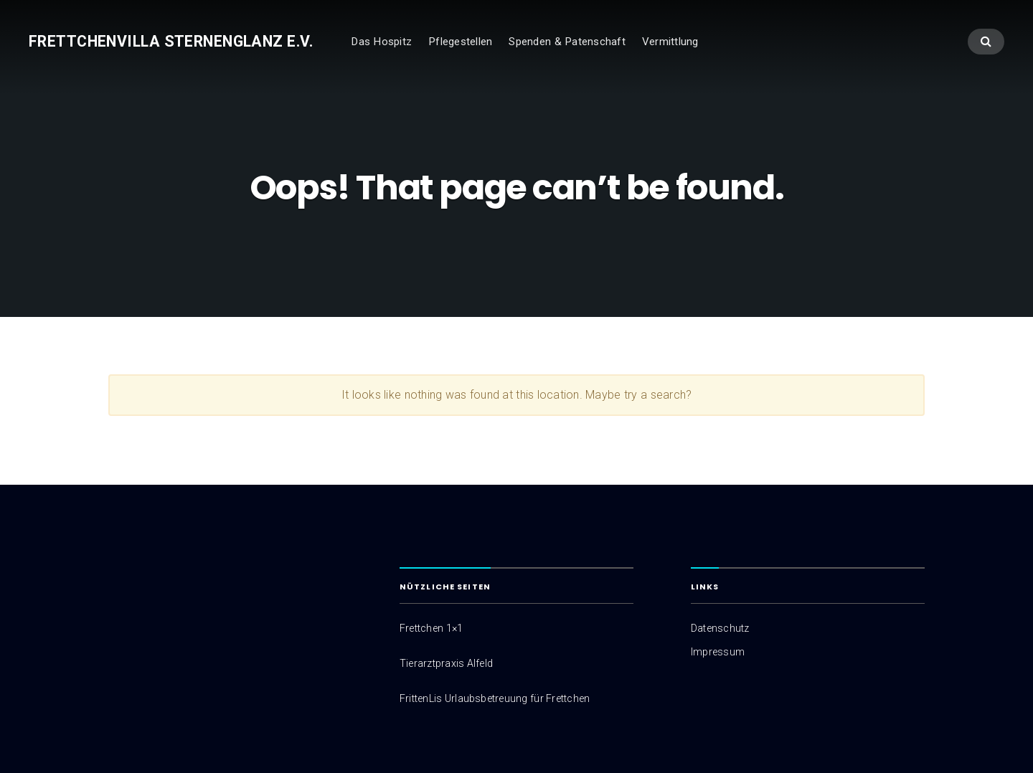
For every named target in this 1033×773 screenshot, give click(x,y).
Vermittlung (670, 41)
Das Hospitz (381, 41)
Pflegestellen (460, 41)
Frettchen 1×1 (431, 628)
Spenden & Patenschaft (567, 41)
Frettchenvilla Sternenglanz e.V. (171, 41)
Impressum (718, 652)
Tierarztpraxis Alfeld (446, 663)
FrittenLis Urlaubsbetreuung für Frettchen (495, 698)
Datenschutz (720, 628)
